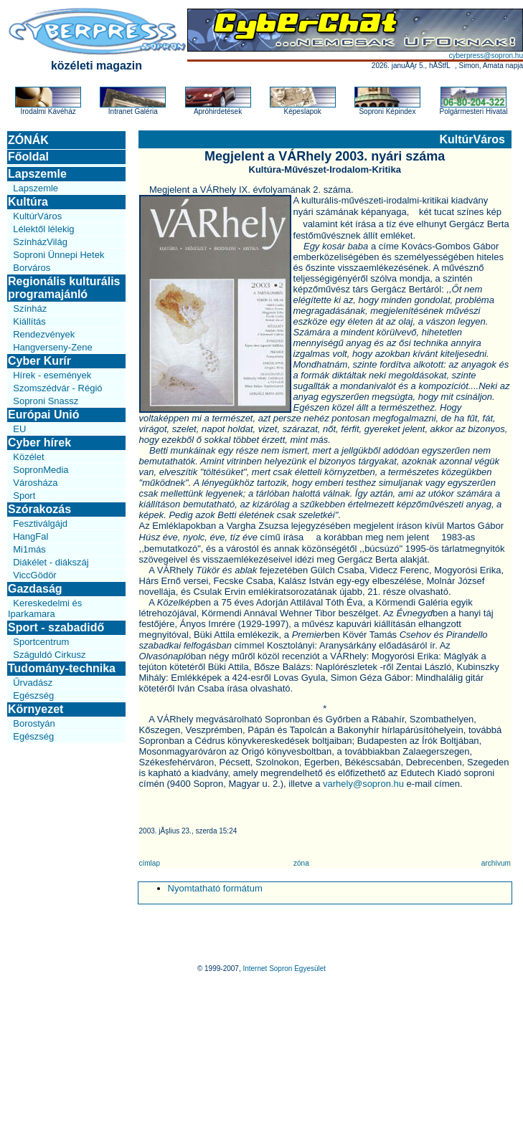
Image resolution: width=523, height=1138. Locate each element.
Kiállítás (29, 321)
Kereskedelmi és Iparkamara (45, 608)
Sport (24, 495)
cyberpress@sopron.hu (485, 55)
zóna (301, 863)
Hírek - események (52, 375)
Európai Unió (44, 414)
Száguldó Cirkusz (49, 654)
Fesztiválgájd (40, 523)
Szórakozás (39, 509)
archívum (496, 863)
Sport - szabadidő (56, 627)
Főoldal (28, 156)
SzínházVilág (40, 241)
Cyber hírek (39, 442)
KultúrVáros (37, 216)
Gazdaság (35, 589)
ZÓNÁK (28, 140)
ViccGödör (34, 575)
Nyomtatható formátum (215, 888)
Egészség (33, 695)
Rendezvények (44, 334)
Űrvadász (32, 682)
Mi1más (29, 549)
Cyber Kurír (39, 361)
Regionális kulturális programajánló (64, 287)
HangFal (30, 536)
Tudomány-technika (62, 668)
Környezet (35, 709)
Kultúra (28, 202)
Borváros (31, 267)
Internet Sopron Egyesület (284, 968)
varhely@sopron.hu (363, 783)
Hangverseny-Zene (53, 347)
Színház (30, 308)
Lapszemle (37, 174)
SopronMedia (40, 469)
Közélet (28, 456)
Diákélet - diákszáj (51, 562)
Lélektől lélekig (43, 229)
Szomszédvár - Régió (57, 388)
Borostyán (34, 723)
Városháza (35, 482)
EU (19, 429)
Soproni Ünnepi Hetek (58, 254)
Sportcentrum (41, 641)
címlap (149, 863)
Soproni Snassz (45, 401)
